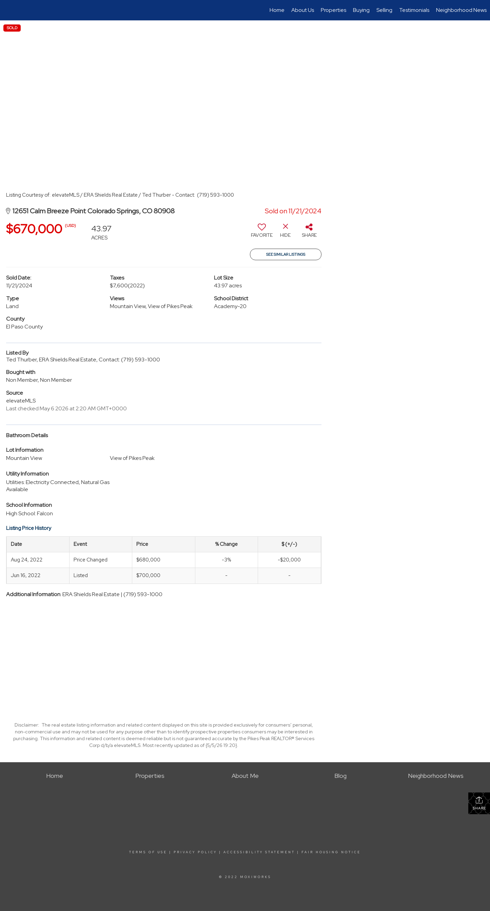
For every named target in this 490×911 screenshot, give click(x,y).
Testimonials (414, 10)
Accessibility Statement (259, 852)
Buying (361, 10)
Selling (384, 10)
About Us (302, 10)
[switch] (262, 233)
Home (277, 10)
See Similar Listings (285, 254)
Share (479, 803)
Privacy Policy (195, 852)
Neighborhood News (461, 10)
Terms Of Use (148, 852)
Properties (333, 10)
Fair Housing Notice (331, 852)
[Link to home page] (8, 10)
